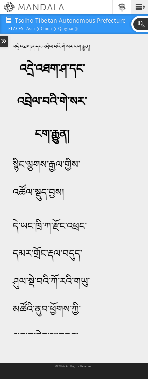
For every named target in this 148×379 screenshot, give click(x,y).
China (46, 29)
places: (16, 29)
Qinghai (65, 29)
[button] (139, 7)
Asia (30, 29)
